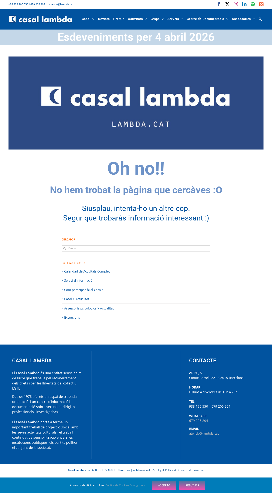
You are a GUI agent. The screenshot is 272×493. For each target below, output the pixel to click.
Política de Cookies (117, 485)
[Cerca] (65, 248)
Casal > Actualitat (76, 299)
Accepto (164, 485)
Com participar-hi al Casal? (83, 290)
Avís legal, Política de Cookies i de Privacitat (178, 470)
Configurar (138, 485)
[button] (260, 19)
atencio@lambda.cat (61, 4)
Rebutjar (192, 485)
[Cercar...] (136, 248)
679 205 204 (198, 420)
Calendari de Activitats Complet (87, 271)
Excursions (72, 317)
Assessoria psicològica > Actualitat (89, 308)
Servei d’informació (78, 280)
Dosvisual (144, 470)
